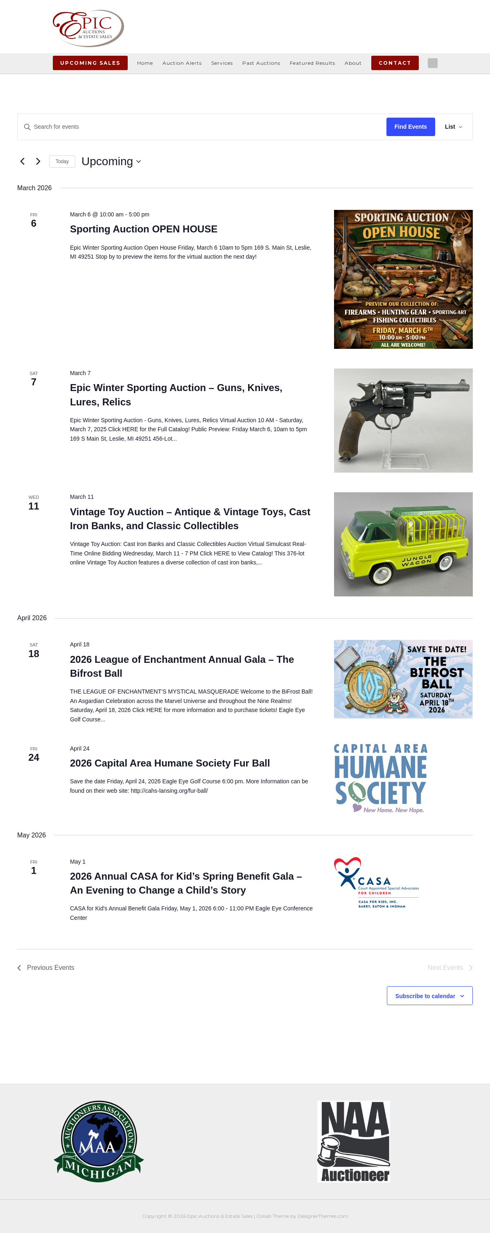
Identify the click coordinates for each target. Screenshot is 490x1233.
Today (62, 161)
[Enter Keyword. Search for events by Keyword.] (202, 127)
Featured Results (312, 63)
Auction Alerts (182, 63)
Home (145, 63)
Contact (395, 63)
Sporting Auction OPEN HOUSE (143, 228)
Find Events (411, 126)
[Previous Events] (22, 161)
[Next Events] (38, 161)
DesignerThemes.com (323, 1216)
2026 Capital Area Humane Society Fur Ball (170, 763)
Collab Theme (272, 1216)
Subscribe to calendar (425, 996)
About (353, 63)
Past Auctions (261, 63)
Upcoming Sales (90, 63)
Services (222, 63)
